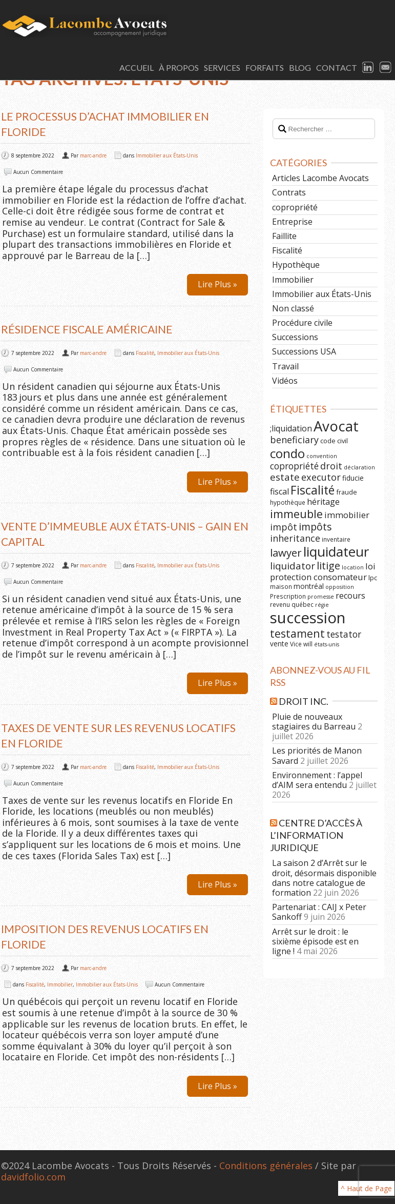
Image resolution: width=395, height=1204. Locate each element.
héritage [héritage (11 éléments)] (323, 501)
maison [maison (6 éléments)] (281, 586)
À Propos (179, 67)
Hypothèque (296, 264)
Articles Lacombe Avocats (320, 178)
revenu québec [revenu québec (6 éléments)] (292, 604)
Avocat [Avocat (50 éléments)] (336, 426)
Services (222, 67)
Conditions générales (266, 1165)
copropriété (295, 207)
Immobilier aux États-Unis (167, 155)
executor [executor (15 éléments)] (321, 476)
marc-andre (93, 155)
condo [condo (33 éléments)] (287, 453)
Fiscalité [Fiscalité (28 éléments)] (312, 490)
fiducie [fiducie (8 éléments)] (353, 478)
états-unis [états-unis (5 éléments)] (326, 644)
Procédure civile (302, 322)
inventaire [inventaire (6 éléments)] (336, 539)
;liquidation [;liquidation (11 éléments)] (291, 428)
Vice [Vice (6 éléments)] (296, 644)
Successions (295, 337)
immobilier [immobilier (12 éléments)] (346, 515)
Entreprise (292, 221)
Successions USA (304, 351)
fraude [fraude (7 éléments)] (346, 492)
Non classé (293, 308)
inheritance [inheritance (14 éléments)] (295, 538)
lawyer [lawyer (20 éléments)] (286, 552)
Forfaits (264, 67)
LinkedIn (368, 68)
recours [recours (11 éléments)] (350, 595)
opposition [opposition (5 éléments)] (339, 586)
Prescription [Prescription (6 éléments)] (288, 596)
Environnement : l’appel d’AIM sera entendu (317, 780)
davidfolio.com (33, 1177)
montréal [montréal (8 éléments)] (309, 586)
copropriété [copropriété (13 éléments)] (294, 466)
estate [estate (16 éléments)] (285, 477)
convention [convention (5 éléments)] (321, 456)
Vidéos (285, 380)
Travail (285, 366)
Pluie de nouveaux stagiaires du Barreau (314, 721)
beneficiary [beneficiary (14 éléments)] (294, 439)
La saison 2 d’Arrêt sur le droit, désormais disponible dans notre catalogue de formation (324, 877)
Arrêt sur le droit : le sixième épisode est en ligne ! (315, 941)
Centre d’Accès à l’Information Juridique (316, 835)
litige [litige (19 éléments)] (328, 566)
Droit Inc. (303, 701)
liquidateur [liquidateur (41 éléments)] (336, 551)
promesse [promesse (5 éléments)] (320, 596)
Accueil (136, 67)
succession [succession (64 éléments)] (307, 617)
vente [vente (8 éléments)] (279, 643)
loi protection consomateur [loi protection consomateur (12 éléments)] (323, 571)
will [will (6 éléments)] (308, 644)
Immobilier (60, 984)
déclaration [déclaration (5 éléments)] (359, 467)
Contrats (289, 192)
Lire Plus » (217, 284)
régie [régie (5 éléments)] (322, 604)
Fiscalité (145, 353)
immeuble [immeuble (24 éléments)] (296, 513)
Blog (300, 67)
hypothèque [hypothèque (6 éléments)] (287, 502)
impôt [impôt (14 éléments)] (283, 527)
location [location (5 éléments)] (353, 567)
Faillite (284, 236)
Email (386, 68)
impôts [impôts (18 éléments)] (315, 527)
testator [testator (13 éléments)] (343, 634)
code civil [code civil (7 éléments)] (334, 440)
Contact (336, 67)
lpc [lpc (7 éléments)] (372, 577)
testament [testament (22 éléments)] (297, 633)
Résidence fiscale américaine (87, 329)
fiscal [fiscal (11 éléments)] (279, 491)
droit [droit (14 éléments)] (331, 466)
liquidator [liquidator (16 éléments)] (292, 566)
